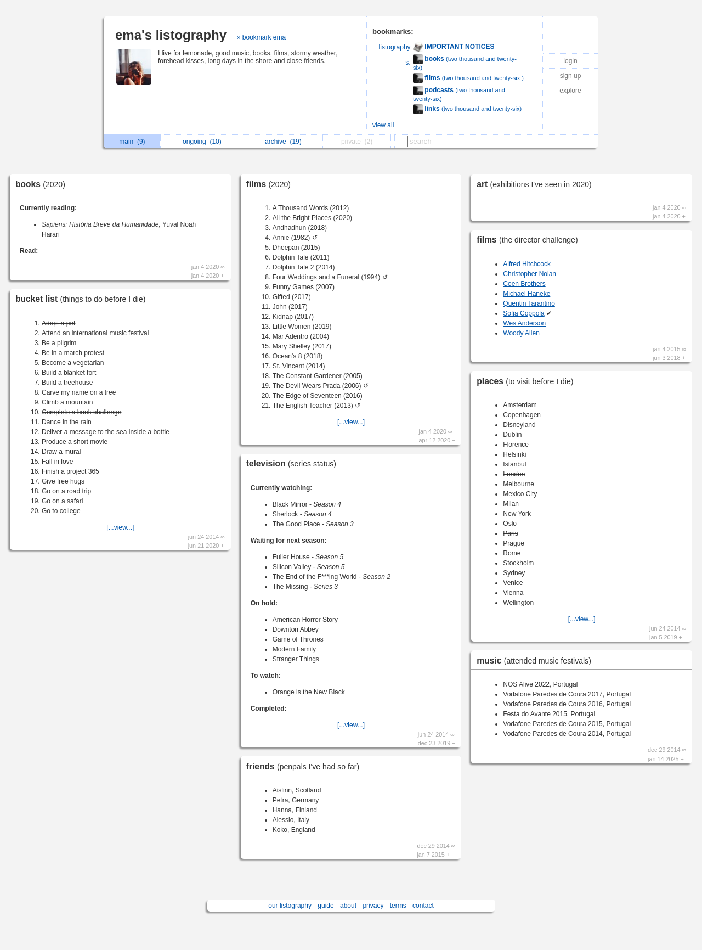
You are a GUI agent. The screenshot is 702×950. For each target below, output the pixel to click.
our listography (290, 905)
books (43, 184)
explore (570, 90)
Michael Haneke (526, 293)
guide (325, 905)
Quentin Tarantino (529, 303)
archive (283, 141)
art (537, 184)
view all (383, 125)
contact (423, 905)
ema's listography (171, 34)
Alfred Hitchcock (527, 264)
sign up (570, 76)
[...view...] (120, 527)
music (537, 660)
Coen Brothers (524, 284)
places (528, 381)
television (294, 463)
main (132, 141)
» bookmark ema (261, 37)
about (348, 905)
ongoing (202, 141)
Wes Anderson (524, 323)
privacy (373, 905)
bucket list (83, 298)
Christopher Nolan (529, 274)
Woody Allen (521, 333)
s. (407, 62)
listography (395, 47)
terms (398, 905)
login (570, 61)
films (271, 184)
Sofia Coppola (523, 313)
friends (305, 766)
